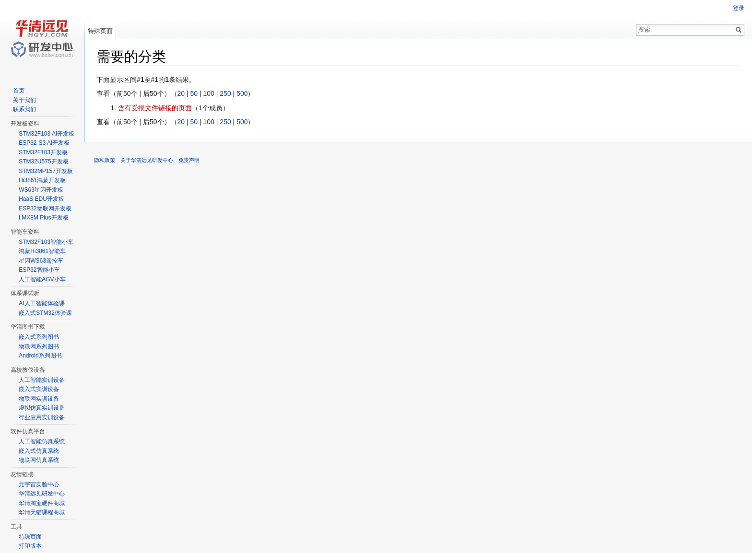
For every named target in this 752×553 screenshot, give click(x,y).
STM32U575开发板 (43, 161)
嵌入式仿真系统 (39, 451)
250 (225, 93)
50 (194, 93)
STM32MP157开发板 (46, 171)
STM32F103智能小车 (46, 242)
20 (181, 93)
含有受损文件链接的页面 (155, 108)
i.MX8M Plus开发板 (43, 217)
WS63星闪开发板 (41, 189)
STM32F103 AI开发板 (46, 133)
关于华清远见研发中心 (146, 160)
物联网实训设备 (39, 398)
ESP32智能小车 (39, 269)
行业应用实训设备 (42, 417)
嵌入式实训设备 (39, 389)
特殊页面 (100, 31)
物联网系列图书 (39, 346)
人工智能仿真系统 (42, 441)
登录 (738, 8)
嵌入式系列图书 (39, 337)
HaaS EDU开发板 (41, 199)
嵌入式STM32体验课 (45, 313)
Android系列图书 (40, 355)
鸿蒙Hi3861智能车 (42, 251)
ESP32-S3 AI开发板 (44, 142)
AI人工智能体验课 (41, 303)
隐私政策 (104, 160)
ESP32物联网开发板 (45, 208)
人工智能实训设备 (42, 380)
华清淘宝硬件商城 (42, 503)
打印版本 (30, 545)
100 (208, 93)
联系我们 (24, 109)
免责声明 (189, 160)
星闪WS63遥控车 (41, 260)
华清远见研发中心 (42, 493)
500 (241, 93)
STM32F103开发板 (43, 152)
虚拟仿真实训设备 (42, 407)
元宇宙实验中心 (39, 484)
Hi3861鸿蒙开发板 (42, 180)
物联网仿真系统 (39, 460)
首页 (18, 90)
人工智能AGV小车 (42, 279)
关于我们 (24, 100)
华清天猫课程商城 (42, 512)
